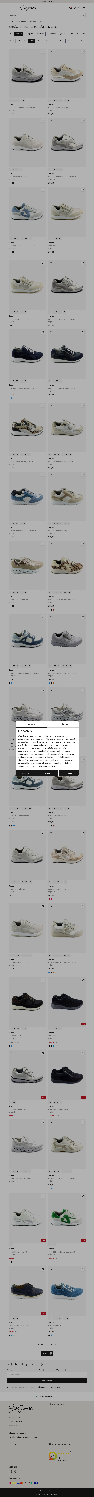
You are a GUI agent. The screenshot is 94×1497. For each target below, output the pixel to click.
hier (50, 760)
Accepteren (26, 773)
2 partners (71, 742)
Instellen (68, 773)
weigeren (48, 773)
